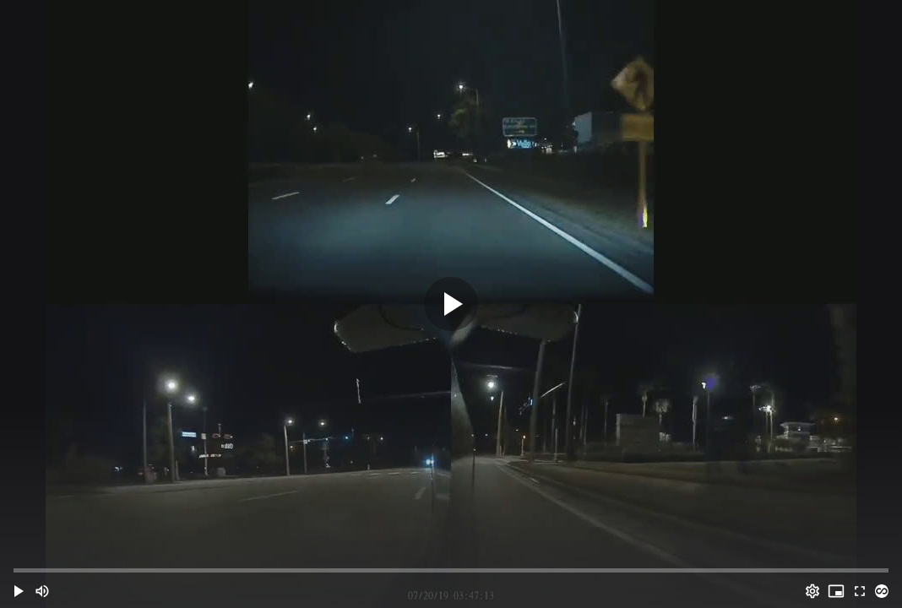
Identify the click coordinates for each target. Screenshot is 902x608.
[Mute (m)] (42, 591)
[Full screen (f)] (860, 591)
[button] (18, 591)
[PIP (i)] (836, 591)
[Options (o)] (812, 591)
